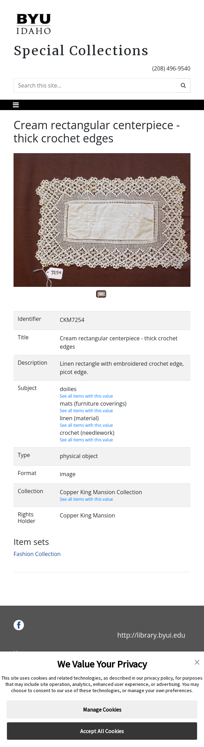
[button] (197, 661)
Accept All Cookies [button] (102, 731)
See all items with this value (86, 396)
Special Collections (81, 51)
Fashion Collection (37, 554)
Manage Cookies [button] (102, 709)
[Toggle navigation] (15, 105)
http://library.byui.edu (151, 635)
